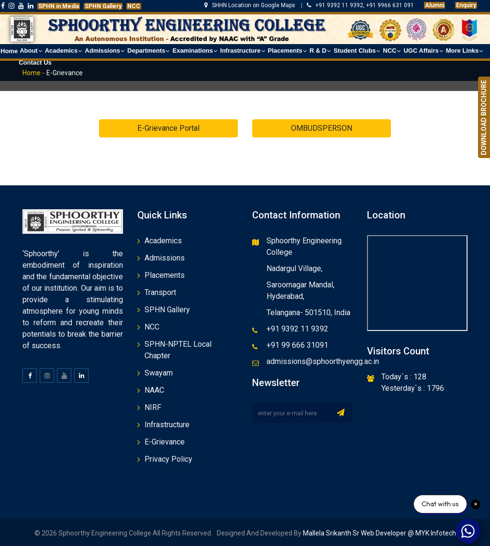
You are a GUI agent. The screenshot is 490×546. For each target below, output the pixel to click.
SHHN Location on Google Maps (250, 5)
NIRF (153, 407)
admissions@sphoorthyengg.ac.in (323, 361)
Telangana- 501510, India (308, 312)
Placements (165, 275)
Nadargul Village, (295, 268)
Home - (33, 73)
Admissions (165, 257)
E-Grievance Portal (168, 128)
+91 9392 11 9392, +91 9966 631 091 (360, 5)
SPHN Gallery (167, 309)
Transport (160, 292)
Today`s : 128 (403, 376)
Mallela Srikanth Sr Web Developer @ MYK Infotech (378, 533)
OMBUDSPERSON (321, 128)
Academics (163, 240)
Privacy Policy (168, 459)
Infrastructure (167, 424)
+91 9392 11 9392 (297, 328)
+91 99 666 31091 (297, 345)
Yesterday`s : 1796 (412, 388)
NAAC (154, 390)
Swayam (159, 372)
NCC (152, 326)
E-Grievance (165, 441)
